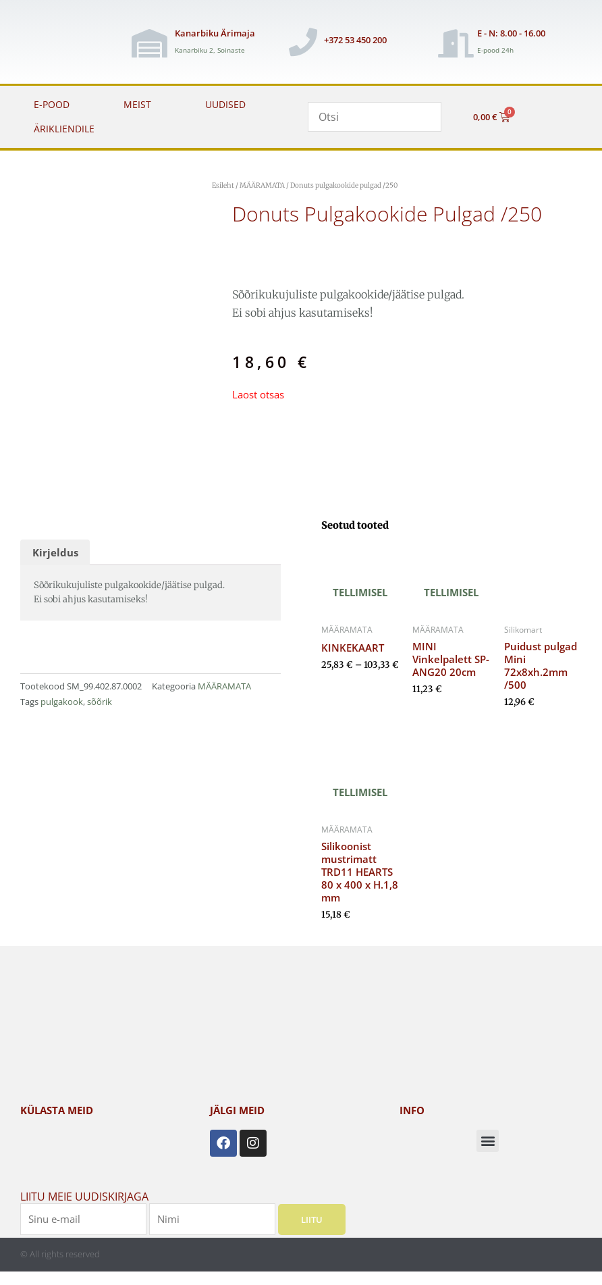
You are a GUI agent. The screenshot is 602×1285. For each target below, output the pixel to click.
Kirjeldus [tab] (55, 552)
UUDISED (225, 104)
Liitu (312, 1219)
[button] (487, 1141)
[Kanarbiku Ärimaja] (149, 43)
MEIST (137, 104)
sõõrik (99, 702)
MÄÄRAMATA (262, 185)
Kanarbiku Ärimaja (215, 33)
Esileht (223, 185)
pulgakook (61, 702)
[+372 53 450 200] (303, 42)
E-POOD (52, 104)
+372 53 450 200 (355, 40)
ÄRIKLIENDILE (64, 128)
